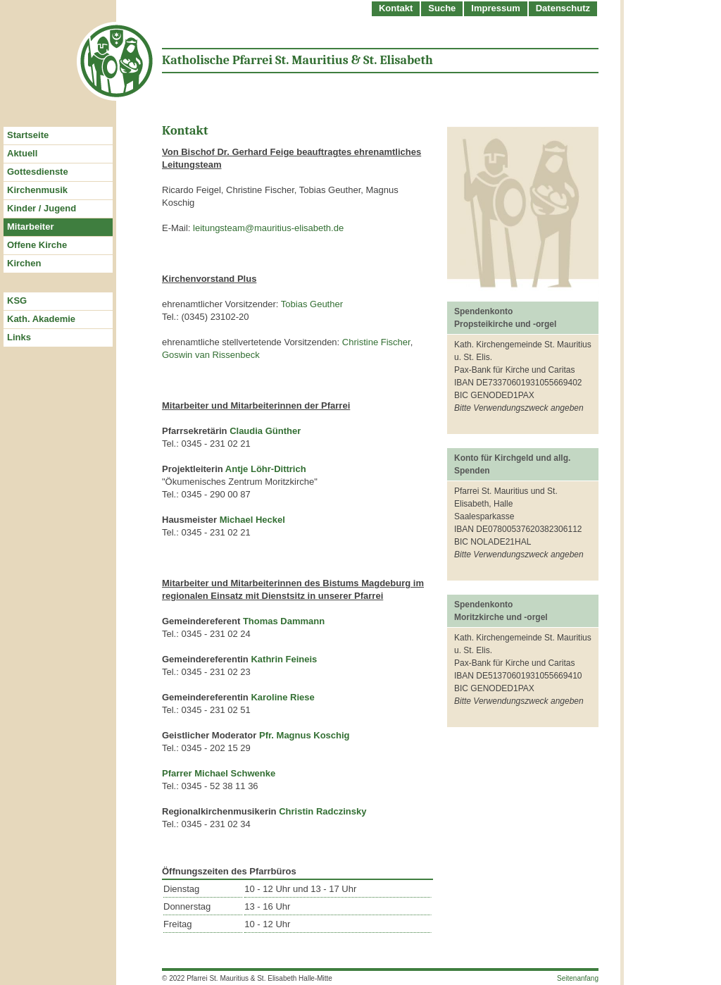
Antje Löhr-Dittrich (265, 469)
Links (19, 337)
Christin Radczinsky (322, 811)
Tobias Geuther (312, 304)
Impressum (495, 8)
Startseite (28, 135)
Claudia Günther (265, 431)
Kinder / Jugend (41, 208)
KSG (17, 300)
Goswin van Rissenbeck (211, 354)
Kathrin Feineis (284, 659)
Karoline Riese (282, 697)
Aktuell (22, 153)
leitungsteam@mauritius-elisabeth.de (268, 228)
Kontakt (396, 8)
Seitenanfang (577, 978)
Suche (442, 8)
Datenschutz (563, 8)
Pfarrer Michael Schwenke (218, 773)
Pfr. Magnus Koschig (304, 735)
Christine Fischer (376, 342)
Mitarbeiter (30, 226)
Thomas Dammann (284, 621)
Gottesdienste (37, 171)
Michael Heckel (252, 519)
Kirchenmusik (37, 190)
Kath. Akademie (41, 319)
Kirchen (24, 263)
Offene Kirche (37, 245)
